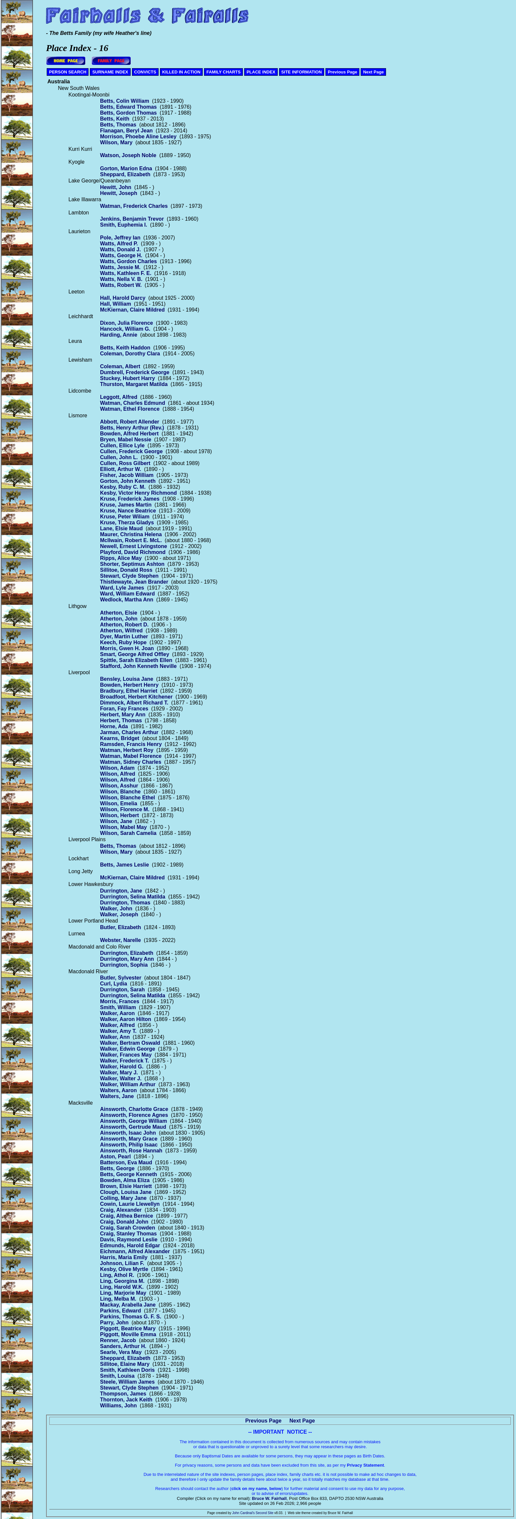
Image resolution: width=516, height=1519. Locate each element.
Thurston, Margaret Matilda (134, 384)
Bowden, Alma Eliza (125, 1180)
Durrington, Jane (121, 891)
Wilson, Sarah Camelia (128, 833)
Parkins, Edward (120, 1310)
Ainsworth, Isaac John (128, 1133)
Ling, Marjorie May (123, 1293)
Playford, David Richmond (133, 552)
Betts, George (117, 1168)
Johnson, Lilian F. (122, 1263)
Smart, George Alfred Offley (134, 654)
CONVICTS (145, 71)
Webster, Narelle (120, 940)
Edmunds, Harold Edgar (130, 1245)
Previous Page (342, 71)
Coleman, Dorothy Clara (130, 353)
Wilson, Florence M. (124, 809)
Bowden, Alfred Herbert (129, 433)
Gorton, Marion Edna (126, 168)
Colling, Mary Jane (123, 1198)
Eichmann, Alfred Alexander (135, 1251)
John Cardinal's (243, 1513)
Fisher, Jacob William (127, 475)
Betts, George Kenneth (128, 1174)
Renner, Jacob (118, 1340)
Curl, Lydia (113, 983)
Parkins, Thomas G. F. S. (130, 1316)
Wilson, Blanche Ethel (127, 797)
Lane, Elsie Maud (121, 528)
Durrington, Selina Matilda (132, 896)
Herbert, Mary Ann (122, 714)
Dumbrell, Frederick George (134, 372)
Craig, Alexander (121, 1210)
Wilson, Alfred (117, 774)
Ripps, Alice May (121, 558)
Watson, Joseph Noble (128, 155)
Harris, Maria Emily (123, 1257)
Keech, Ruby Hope (123, 642)
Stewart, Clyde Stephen (129, 576)
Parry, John (114, 1322)
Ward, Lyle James (122, 588)
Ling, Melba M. (118, 1299)
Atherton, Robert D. (124, 624)
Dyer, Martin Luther (124, 636)
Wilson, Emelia (118, 803)
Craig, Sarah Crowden (127, 1227)
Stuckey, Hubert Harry (127, 378)
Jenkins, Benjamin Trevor (132, 219)
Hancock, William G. (125, 329)
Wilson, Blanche (120, 791)
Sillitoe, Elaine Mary (124, 1364)
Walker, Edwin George (127, 1049)
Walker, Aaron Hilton (125, 1019)
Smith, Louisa (117, 1376)
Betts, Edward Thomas (128, 107)
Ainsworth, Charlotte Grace (134, 1109)
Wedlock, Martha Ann (126, 599)
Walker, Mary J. (119, 1072)
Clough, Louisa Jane (125, 1192)
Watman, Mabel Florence (131, 756)
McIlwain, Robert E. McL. (131, 540)
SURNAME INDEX (110, 71)
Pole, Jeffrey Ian (120, 237)
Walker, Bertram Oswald (130, 1043)
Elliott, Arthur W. (120, 469)
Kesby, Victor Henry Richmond (138, 493)
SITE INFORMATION (301, 71)
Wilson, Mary (116, 142)
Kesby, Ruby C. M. (122, 487)
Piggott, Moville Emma (128, 1334)
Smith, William (118, 1007)
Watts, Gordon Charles (128, 261)
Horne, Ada (114, 726)
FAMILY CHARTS (223, 71)
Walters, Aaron (118, 1090)
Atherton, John (119, 618)
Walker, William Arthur (127, 1084)
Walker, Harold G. (121, 1066)
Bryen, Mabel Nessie (125, 439)
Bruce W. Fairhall (269, 1498)
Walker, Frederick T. (124, 1060)
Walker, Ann (115, 1037)
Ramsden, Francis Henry (131, 744)
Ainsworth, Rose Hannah (131, 1150)
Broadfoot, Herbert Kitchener (136, 697)
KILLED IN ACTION (181, 71)
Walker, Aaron (117, 1013)
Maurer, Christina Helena (131, 534)
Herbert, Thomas (121, 720)
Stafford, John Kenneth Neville (138, 666)
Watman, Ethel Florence (130, 409)
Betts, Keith (114, 119)
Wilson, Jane (116, 821)
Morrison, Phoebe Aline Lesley (138, 136)
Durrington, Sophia (124, 965)
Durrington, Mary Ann (127, 959)
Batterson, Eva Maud (126, 1162)
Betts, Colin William (124, 101)
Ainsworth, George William (133, 1121)
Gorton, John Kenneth (128, 481)
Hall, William (115, 304)
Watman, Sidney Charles (130, 762)
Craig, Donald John (124, 1222)
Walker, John (116, 908)
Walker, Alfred (117, 1025)
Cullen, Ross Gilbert (125, 463)
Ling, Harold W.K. (121, 1287)
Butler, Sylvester (120, 977)
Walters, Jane (117, 1096)
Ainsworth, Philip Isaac (129, 1144)
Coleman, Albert (120, 366)
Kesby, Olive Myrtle (124, 1269)
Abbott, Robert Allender (129, 422)
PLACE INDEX (260, 71)
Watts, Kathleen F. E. (125, 273)
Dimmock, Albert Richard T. (134, 702)
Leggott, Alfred (118, 397)
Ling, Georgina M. (122, 1281)
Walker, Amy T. (118, 1031)
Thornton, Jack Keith (126, 1399)
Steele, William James (127, 1382)
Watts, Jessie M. (120, 267)
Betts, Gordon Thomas (128, 113)
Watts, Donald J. (120, 249)
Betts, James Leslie (124, 865)
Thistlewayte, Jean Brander (134, 582)
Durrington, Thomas (125, 902)
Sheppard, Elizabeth (125, 174)
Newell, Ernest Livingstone (133, 546)
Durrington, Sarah (122, 989)
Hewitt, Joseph (118, 193)
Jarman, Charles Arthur (129, 732)
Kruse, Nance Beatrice (128, 510)
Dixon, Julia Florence (126, 323)
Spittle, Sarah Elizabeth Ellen (136, 660)
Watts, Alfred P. (119, 243)
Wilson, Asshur (119, 785)
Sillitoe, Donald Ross (126, 570)
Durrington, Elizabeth (126, 953)
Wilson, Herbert (119, 815)
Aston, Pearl (115, 1156)
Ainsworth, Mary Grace (128, 1139)
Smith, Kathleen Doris (127, 1370)
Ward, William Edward (127, 593)
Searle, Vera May (121, 1352)
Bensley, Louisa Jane (126, 679)
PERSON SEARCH (67, 71)
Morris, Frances (119, 1001)
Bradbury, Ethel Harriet (128, 691)
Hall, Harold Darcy (122, 298)
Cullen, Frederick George (131, 451)
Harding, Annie (118, 335)
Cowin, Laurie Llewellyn (130, 1204)
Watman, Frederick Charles (134, 206)
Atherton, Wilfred (121, 630)
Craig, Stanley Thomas (128, 1233)
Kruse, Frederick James (130, 499)
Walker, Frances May (126, 1055)
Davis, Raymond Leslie (128, 1239)
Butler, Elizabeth (120, 927)
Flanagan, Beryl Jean (126, 130)
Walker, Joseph (119, 914)
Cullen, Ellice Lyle (122, 445)
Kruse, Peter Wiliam (124, 516)
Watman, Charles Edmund (132, 403)
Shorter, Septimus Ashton (132, 564)
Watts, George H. (121, 255)
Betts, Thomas (118, 124)
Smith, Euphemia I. (123, 225)
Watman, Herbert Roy (126, 750)
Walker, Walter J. (121, 1078)
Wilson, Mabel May (123, 827)
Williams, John (118, 1405)
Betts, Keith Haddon (125, 347)
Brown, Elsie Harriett (126, 1186)
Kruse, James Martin (126, 505)
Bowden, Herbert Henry (129, 685)
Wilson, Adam (117, 768)
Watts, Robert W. (121, 285)
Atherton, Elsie (118, 613)
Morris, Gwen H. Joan (127, 648)
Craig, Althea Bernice (126, 1216)
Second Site (264, 1513)
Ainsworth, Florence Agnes (134, 1115)
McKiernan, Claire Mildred (132, 310)
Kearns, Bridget (119, 738)
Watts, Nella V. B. (121, 279)
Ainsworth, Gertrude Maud (133, 1127)
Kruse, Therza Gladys (127, 522)
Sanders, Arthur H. (123, 1346)
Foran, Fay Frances (124, 708)
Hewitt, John (115, 187)
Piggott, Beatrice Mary (128, 1328)
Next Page (373, 71)
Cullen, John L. (119, 457)
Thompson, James (123, 1393)
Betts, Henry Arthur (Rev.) (132, 427)
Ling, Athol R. (117, 1275)
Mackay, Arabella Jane (128, 1305)
